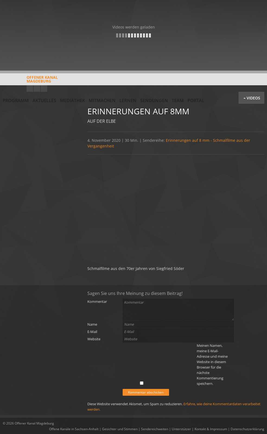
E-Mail (92, 331)
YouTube (30, 88)
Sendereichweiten (154, 429)
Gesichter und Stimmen (120, 429)
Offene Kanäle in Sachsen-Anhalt (73, 429)
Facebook (37, 88)
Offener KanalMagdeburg (30, 81)
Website (93, 338)
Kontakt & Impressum (211, 429)
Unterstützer (181, 429)
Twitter (44, 88)
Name (92, 324)
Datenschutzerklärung (247, 429)
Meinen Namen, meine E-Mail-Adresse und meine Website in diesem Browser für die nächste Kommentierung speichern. (212, 364)
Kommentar (97, 301)
